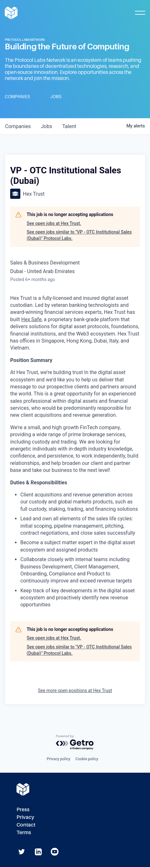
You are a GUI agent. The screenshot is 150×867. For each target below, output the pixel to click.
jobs (46, 126)
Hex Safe (31, 319)
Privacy (25, 817)
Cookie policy (86, 759)
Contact (26, 825)
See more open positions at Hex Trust (75, 690)
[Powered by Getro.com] (75, 742)
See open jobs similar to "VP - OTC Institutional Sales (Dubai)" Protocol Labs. (79, 235)
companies (18, 126)
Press (23, 809)
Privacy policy (58, 759)
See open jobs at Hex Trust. (54, 223)
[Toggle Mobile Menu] (140, 13)
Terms (24, 832)
